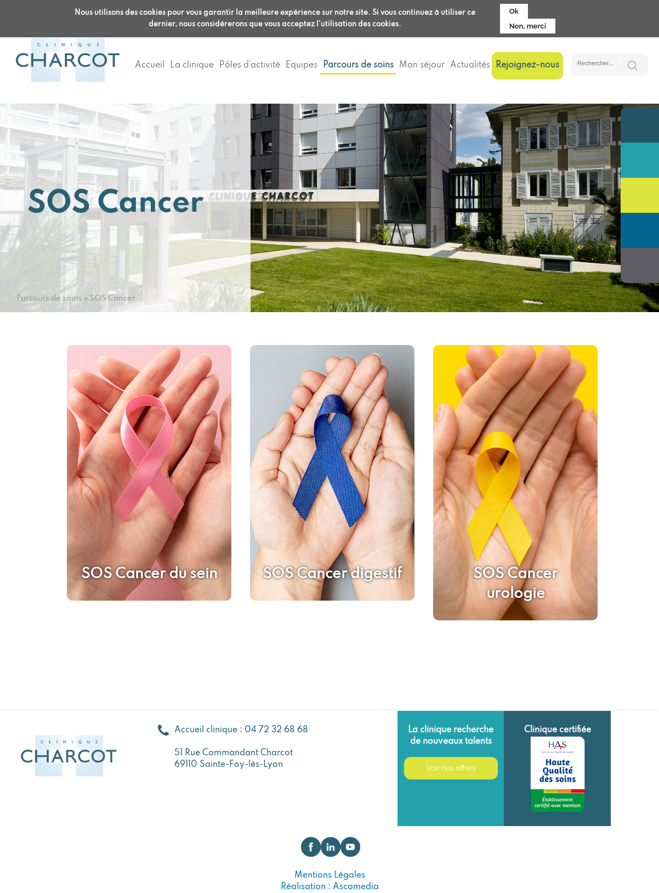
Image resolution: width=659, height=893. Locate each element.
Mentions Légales (329, 875)
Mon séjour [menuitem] (422, 65)
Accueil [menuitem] (149, 65)
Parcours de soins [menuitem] (358, 65)
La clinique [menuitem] (192, 65)
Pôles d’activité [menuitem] (249, 65)
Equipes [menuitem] (301, 65)
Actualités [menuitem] (470, 65)
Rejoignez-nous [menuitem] (527, 65)
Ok (514, 11)
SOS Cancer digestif (332, 574)
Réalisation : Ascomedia (330, 887)
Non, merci (527, 26)
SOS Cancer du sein (149, 574)
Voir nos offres (451, 768)
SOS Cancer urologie (515, 584)
